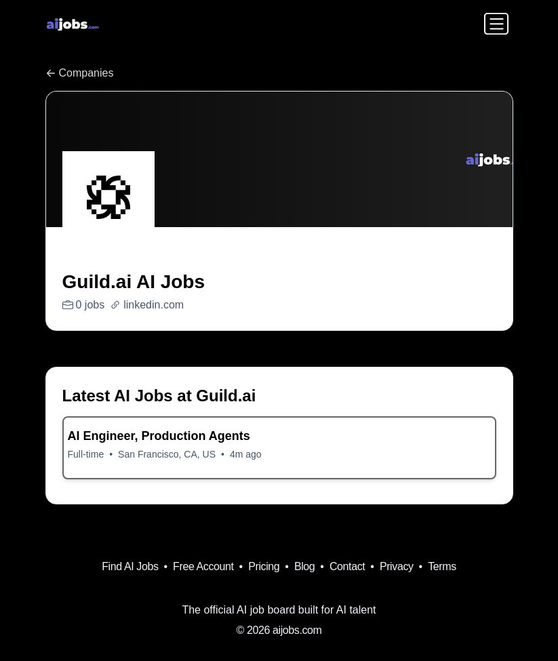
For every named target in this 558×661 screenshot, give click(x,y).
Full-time (86, 454)
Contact (347, 566)
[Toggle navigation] (496, 24)
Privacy (397, 566)
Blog (304, 566)
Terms (442, 566)
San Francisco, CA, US (167, 454)
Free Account (203, 566)
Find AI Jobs (130, 566)
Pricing (263, 566)
